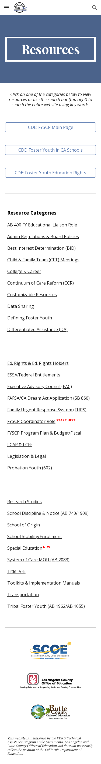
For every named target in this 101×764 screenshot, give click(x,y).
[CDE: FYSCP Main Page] (50, 127)
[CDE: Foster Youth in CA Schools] (50, 150)
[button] (6, 7)
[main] (50, 49)
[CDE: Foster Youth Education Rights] (50, 172)
